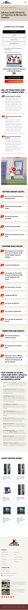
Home (2, 7)
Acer (15, 7)
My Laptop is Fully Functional (14, 52)
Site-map (16, 562)
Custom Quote (4, 555)
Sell (6, 7)
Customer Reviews (18, 557)
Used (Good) (14, 39)
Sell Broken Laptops (12, 607)
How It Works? (4, 552)
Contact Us (16, 552)
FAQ (15, 555)
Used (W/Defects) (14, 43)
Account (3, 562)
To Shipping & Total (14, 81)
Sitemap (14, 606)
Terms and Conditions (21, 606)
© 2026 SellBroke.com (7, 606)
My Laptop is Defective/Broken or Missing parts (14, 49)
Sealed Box (14, 32)
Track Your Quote (18, 559)
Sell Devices (4, 559)
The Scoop (4, 557)
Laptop (10, 7)
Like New (14, 35)
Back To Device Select (14, 77)
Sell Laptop (4, 564)
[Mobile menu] (25, 2)
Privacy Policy (5, 607)
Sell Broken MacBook (21, 607)
